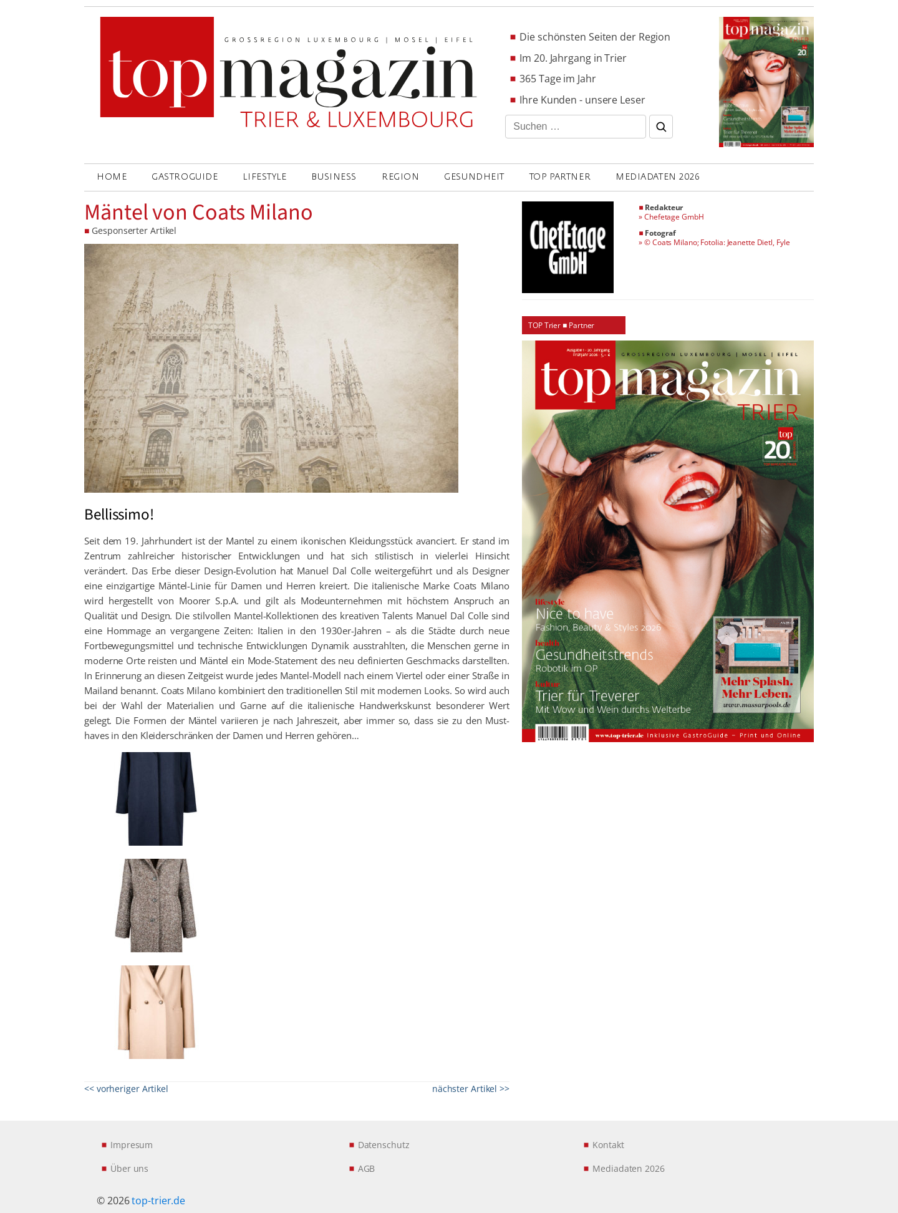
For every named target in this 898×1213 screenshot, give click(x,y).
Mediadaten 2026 (658, 176)
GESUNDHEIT (474, 176)
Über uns (129, 1168)
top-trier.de (158, 1200)
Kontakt (608, 1145)
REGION (400, 176)
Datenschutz (384, 1145)
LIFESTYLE (264, 176)
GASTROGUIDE (185, 176)
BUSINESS (333, 176)
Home (112, 176)
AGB (366, 1168)
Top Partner (560, 176)
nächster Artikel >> (470, 1089)
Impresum (131, 1145)
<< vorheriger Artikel (126, 1089)
